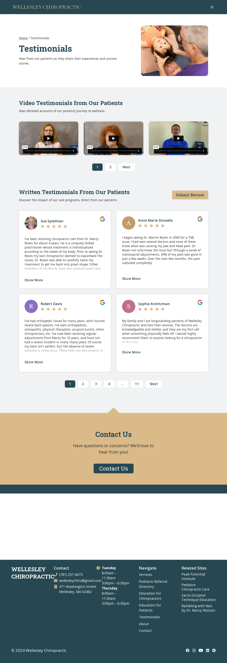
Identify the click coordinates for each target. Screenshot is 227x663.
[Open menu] (212, 7)
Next (126, 167)
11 (137, 383)
